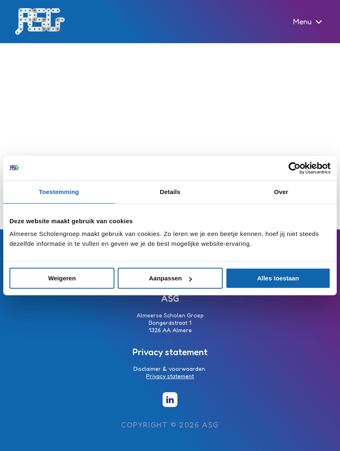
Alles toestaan (278, 278)
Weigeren (62, 278)
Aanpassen (170, 278)
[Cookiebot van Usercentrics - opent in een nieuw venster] (294, 168)
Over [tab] (281, 191)
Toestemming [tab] (59, 191)
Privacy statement (170, 375)
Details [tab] (170, 191)
